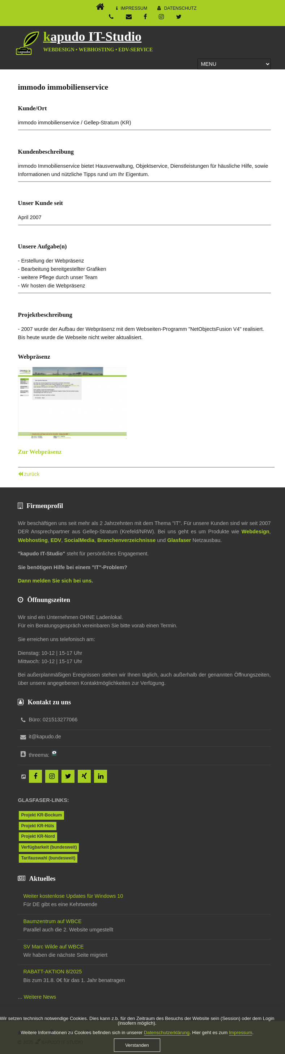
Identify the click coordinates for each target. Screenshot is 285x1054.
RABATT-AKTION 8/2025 (52, 971)
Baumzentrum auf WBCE (52, 921)
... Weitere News (37, 997)
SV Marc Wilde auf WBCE (53, 947)
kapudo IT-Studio (92, 36)
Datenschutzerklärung (167, 1037)
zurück (32, 474)
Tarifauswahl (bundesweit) (48, 858)
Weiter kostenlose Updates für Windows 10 (73, 896)
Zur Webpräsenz (40, 451)
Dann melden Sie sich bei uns (55, 581)
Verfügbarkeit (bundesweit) (49, 847)
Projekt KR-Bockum (41, 815)
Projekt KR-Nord (38, 836)
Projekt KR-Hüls (37, 825)
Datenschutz (180, 8)
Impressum (133, 8)
